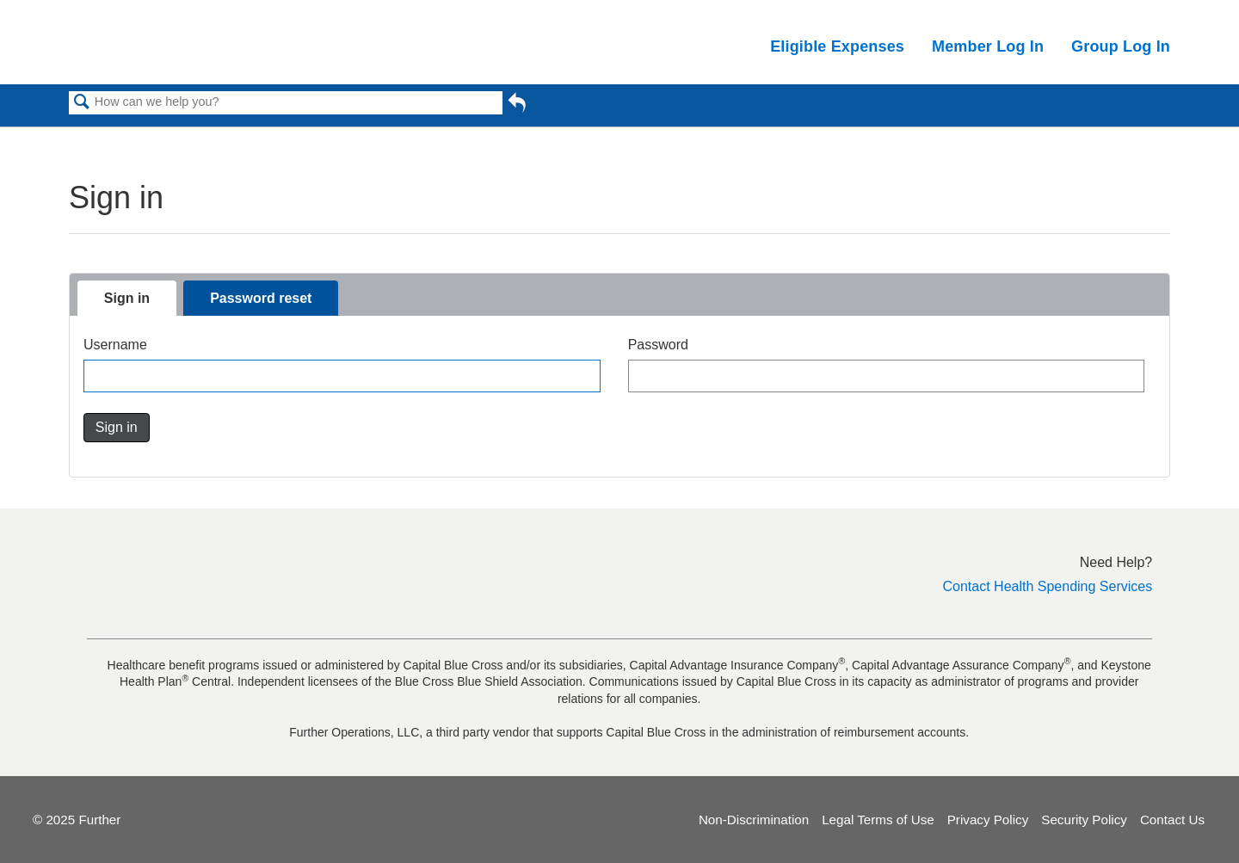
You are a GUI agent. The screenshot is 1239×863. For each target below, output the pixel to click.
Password (658, 344)
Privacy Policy (988, 819)
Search (82, 103)
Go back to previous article (517, 105)
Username (115, 344)
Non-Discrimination (754, 819)
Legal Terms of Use (878, 819)
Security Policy (1084, 819)
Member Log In (988, 46)
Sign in (127, 298)
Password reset (260, 298)
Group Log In (1120, 46)
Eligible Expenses (837, 46)
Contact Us (1172, 819)
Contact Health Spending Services (1048, 586)
